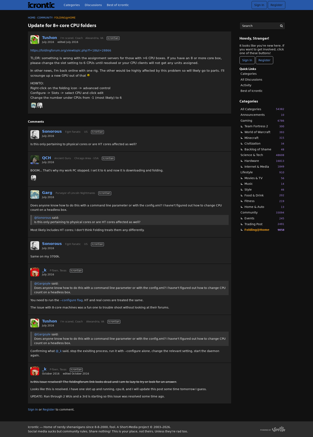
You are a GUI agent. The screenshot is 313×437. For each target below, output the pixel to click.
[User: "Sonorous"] (39, 105)
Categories (72, 5)
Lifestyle (262, 172)
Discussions (93, 5)
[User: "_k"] (34, 272)
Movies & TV (264, 178)
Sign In (259, 5)
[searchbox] (262, 26)
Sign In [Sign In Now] (247, 60)
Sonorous (52, 131)
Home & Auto (264, 207)
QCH (46, 158)
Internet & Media (264, 167)
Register (277, 5)
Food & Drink (264, 195)
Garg (47, 192)
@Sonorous (42, 217)
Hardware (264, 161)
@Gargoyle (42, 283)
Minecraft (264, 138)
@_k (59, 351)
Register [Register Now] (264, 60)
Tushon (49, 37)
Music (264, 184)
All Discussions (251, 79)
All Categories (262, 109)
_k (44, 270)
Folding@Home (264, 230)
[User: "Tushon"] (34, 39)
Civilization (264, 144)
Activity (246, 85)
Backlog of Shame (264, 149)
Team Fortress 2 (264, 126)
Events (264, 218)
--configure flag (71, 300)
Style (264, 190)
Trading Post (264, 224)
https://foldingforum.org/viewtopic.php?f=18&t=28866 (70, 50)
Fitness (264, 201)
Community (262, 213)
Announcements (262, 115)
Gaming (262, 121)
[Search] (281, 26)
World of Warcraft (264, 132)
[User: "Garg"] (33, 105)
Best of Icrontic (118, 5)
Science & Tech (262, 155)
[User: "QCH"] (34, 159)
